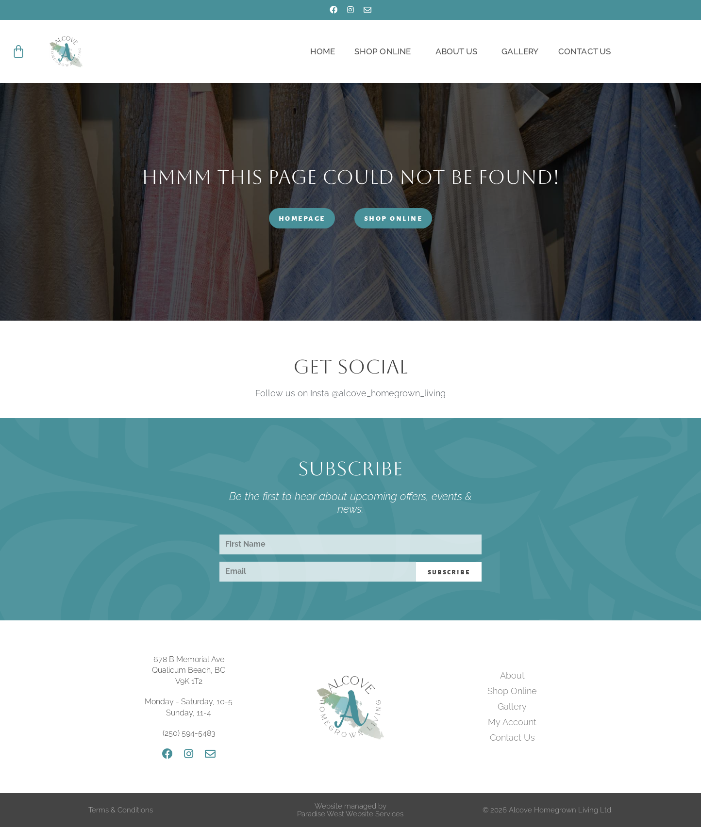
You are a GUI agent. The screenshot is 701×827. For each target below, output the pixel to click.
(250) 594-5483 (189, 733)
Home (322, 51)
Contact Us (584, 51)
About (512, 675)
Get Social (350, 367)
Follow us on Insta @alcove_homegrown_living (350, 393)
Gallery (519, 51)
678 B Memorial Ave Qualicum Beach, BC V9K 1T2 (188, 670)
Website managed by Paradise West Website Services (350, 810)
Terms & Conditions (120, 810)
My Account (512, 722)
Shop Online (385, 51)
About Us (459, 51)
